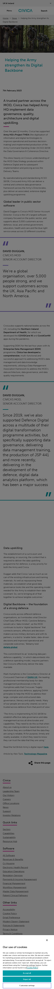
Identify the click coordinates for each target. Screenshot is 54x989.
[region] (27, 962)
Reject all (27, 979)
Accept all (27, 973)
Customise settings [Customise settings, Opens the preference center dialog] (26, 986)
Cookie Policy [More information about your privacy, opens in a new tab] (32, 968)
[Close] (47, 940)
